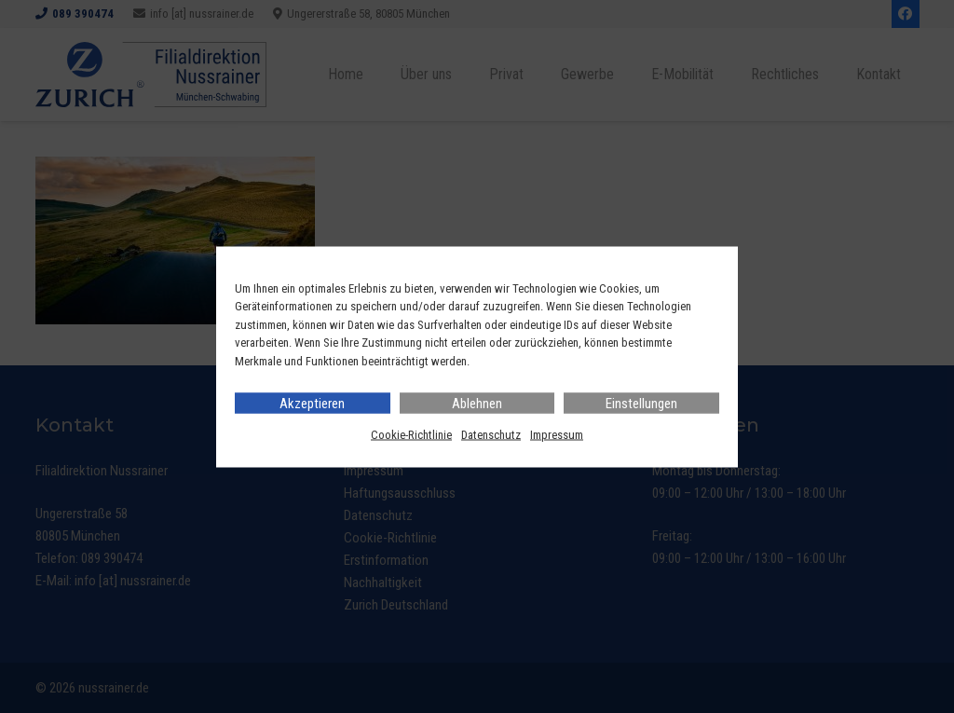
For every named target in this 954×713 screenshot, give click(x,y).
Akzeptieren (312, 403)
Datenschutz (491, 435)
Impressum (556, 435)
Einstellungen (641, 403)
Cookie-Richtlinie (411, 435)
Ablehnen (477, 403)
